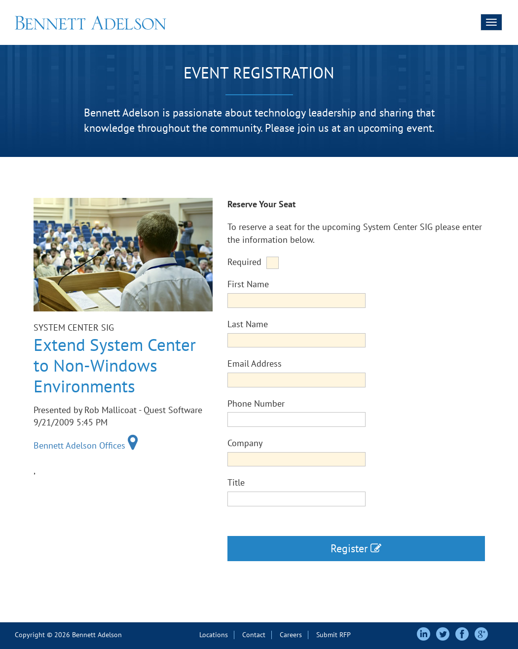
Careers (291, 634)
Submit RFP (333, 634)
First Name (248, 284)
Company (244, 443)
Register (356, 548)
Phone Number (256, 403)
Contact (253, 634)
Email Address (254, 363)
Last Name (247, 324)
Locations (213, 634)
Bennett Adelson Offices (86, 445)
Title (236, 482)
